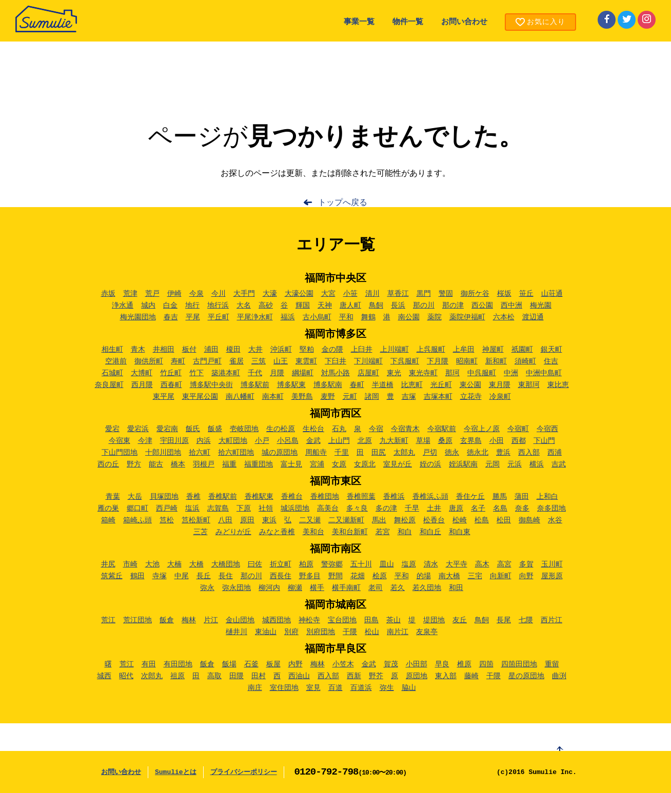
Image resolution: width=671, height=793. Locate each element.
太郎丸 (404, 453)
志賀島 (218, 508)
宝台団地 (342, 620)
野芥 (376, 676)
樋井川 (236, 632)
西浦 (554, 453)
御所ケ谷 (475, 294)
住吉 (551, 361)
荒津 (130, 294)
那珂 (452, 373)
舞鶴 (368, 317)
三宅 (475, 576)
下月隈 (437, 361)
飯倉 (167, 620)
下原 (243, 508)
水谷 (555, 520)
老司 (375, 588)
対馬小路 (335, 373)
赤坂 (108, 294)
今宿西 (547, 429)
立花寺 (471, 397)
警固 (446, 294)
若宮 (383, 532)
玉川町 (552, 564)
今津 (145, 441)
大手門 (244, 294)
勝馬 (499, 497)
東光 (394, 373)
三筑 (258, 361)
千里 (341, 453)
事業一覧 (359, 22)
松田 (504, 520)
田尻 (378, 453)
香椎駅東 (259, 497)
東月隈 (499, 385)
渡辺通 (533, 317)
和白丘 (430, 532)
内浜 (203, 441)
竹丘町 (171, 373)
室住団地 (284, 688)
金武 (313, 441)
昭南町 (467, 361)
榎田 (233, 349)
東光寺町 (423, 373)
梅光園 (540, 305)
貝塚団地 (164, 497)
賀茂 (391, 664)
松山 (372, 632)
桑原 (445, 441)
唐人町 (350, 305)
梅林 (189, 620)
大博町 (141, 373)
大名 (243, 305)
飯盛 (215, 429)
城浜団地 (295, 508)
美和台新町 (350, 532)
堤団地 (434, 620)
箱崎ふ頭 (137, 520)
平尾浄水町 (255, 317)
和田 (456, 588)
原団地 (416, 676)
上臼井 (361, 349)
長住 (226, 576)
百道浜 (361, 688)
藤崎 (471, 676)
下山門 (544, 441)
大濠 (270, 294)
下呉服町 (404, 361)
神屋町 (493, 349)
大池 (152, 564)
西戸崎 (166, 508)
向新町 (500, 576)
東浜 (269, 520)
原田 (247, 520)
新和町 (496, 361)
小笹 (350, 294)
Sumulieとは (175, 772)
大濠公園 (299, 294)
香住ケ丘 (470, 497)
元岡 (492, 464)
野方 (134, 464)
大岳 (135, 497)
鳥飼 (376, 305)
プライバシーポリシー (243, 772)
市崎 (130, 564)
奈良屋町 (109, 385)
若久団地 (426, 588)
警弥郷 (332, 564)
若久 (397, 588)
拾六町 (199, 453)
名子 (478, 508)
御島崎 (529, 520)
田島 (371, 620)
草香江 (398, 294)
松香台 (434, 520)
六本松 (504, 317)
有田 (149, 664)
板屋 (273, 664)
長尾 (504, 620)
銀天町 (551, 349)
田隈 (236, 676)
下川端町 (368, 361)
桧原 (379, 576)
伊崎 (174, 294)
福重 (229, 464)
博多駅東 (291, 385)
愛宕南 (167, 429)
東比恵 (558, 385)
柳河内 (269, 588)
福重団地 (258, 464)
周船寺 (316, 453)
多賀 (526, 564)
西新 (354, 676)
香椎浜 (394, 497)
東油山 (266, 632)
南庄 (255, 688)
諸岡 (372, 397)
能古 (156, 464)
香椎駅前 (222, 497)
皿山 (387, 564)
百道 (335, 688)
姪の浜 (430, 464)
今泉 (196, 294)
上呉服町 (431, 349)
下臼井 (335, 361)
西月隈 (142, 385)
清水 (431, 564)
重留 (552, 664)
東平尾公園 (200, 397)
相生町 (112, 349)
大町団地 (233, 441)
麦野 (328, 397)
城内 (148, 305)
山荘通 (552, 294)
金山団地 (240, 620)
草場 (423, 441)
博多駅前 (255, 385)
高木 (482, 564)
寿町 (178, 361)
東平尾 (163, 397)
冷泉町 (500, 397)
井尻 (108, 564)
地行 (192, 305)
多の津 (386, 508)
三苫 (200, 532)
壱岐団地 (244, 429)
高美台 (328, 508)
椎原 (464, 664)
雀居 (236, 361)
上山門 (339, 441)
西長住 (280, 576)
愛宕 (112, 429)
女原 (339, 464)
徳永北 (477, 453)
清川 (372, 294)
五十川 (361, 564)
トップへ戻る (342, 203)
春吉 (171, 317)
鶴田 (137, 576)
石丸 (339, 429)
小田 (496, 441)
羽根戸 (203, 464)
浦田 (211, 349)
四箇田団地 (519, 664)
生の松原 (280, 429)
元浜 (514, 464)
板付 (189, 349)
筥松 (167, 520)
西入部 (529, 453)
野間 (335, 576)
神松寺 (309, 620)
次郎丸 (152, 676)
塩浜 (192, 508)
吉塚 (409, 397)
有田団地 (178, 664)
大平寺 (456, 564)
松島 (482, 520)
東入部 (446, 676)
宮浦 (317, 464)
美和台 (313, 532)
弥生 (387, 688)
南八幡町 (240, 397)
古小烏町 (317, 317)
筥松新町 (196, 520)
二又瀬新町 (346, 520)
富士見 (291, 464)
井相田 (163, 349)
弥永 (207, 588)
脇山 (409, 688)
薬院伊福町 (467, 317)
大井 (255, 349)
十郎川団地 (163, 453)
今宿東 (119, 441)
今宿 (376, 429)
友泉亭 (427, 632)
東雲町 (306, 361)
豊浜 (503, 453)
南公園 (409, 317)
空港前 (116, 361)
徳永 (452, 453)
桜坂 (504, 294)
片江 (211, 620)
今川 (218, 294)
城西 (104, 676)
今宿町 (518, 429)
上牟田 (464, 349)
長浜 (398, 305)
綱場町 (302, 373)
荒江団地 (137, 620)
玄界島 (471, 441)
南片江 (397, 632)
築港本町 (225, 373)
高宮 (504, 564)
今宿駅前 (441, 429)
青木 (138, 349)
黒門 (424, 294)
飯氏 (193, 429)
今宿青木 (405, 429)
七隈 (526, 620)
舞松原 (405, 520)
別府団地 (320, 632)
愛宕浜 (138, 429)
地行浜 (218, 305)
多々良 (357, 508)
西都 (518, 441)
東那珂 (529, 385)
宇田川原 (174, 441)
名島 (500, 508)
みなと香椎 (277, 532)
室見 (313, 688)
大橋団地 (225, 564)
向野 (526, 576)
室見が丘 (397, 464)
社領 (266, 508)
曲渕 (559, 676)
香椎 (193, 497)
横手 (317, 588)
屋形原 (552, 576)
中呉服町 (481, 373)
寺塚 (159, 576)
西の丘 (108, 464)
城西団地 (276, 620)
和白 (405, 532)
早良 (442, 664)
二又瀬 (310, 520)
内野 (295, 664)
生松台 (313, 429)
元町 (350, 397)
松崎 (459, 520)
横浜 (536, 464)
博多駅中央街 (211, 385)
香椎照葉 (361, 497)
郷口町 (137, 508)
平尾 (193, 317)
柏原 (306, 564)
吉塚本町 (438, 397)
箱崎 (108, 520)
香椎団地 (324, 497)
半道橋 (382, 385)
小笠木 (343, 664)
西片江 (551, 620)
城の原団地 (280, 453)
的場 (424, 576)
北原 (365, 441)
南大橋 (449, 576)
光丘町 (441, 385)
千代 (255, 373)
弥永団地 (236, 588)
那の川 (424, 305)
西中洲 (511, 305)
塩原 (409, 564)
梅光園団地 (138, 317)
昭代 (126, 676)
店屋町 (368, 373)
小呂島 (288, 441)
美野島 (302, 397)
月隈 (277, 373)
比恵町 (412, 385)
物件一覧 (407, 22)
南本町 (273, 397)
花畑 (357, 576)
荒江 (108, 620)
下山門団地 (119, 453)
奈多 (522, 508)
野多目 (310, 576)
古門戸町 (207, 361)
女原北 (365, 464)
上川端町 (394, 349)
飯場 (229, 664)
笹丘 (526, 294)
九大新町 (394, 441)
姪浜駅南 (463, 464)
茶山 (393, 620)
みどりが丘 (233, 532)
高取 (214, 676)
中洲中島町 (544, 373)
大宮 (328, 294)
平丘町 (218, 317)
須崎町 (525, 361)
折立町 (280, 564)
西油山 (299, 676)
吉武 (558, 464)
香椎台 (292, 497)
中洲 (511, 373)
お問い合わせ (464, 22)
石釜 (251, 664)
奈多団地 (551, 508)
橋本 (178, 464)
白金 (170, 305)
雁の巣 (108, 508)
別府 (291, 632)
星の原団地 (526, 676)
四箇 (486, 664)
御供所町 (148, 361)
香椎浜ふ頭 (430, 497)
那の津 (453, 305)
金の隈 (332, 349)
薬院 (434, 317)
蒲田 (522, 497)
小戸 (262, 441)
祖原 (177, 676)
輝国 (302, 305)
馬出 (379, 520)
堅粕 (307, 349)
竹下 (196, 373)
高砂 (266, 305)
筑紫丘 (112, 576)
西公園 (482, 305)
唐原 (456, 508)
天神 (325, 305)
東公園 (470, 385)
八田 (225, 520)
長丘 (203, 576)
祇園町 (522, 349)
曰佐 (255, 564)
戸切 (430, 453)
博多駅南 (327, 385)
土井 (434, 508)
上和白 (547, 497)
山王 (280, 361)
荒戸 (152, 294)
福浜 (288, 317)
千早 (412, 508)
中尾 (181, 576)
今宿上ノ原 (482, 429)
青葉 (113, 497)
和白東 (459, 532)
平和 (346, 317)
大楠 (174, 564)
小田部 (416, 664)
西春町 (171, 385)
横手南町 (346, 588)
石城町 (112, 373)
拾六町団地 (236, 453)
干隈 (350, 632)
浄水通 (122, 305)
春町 (357, 385)
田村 (258, 676)
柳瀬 (295, 588)
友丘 (459, 620)
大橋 (196, 564)
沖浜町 (281, 349)
